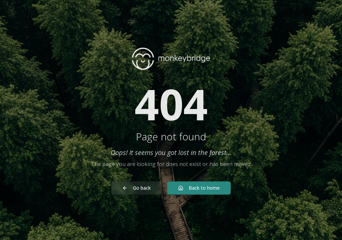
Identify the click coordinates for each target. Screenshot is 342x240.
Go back (136, 188)
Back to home (199, 188)
